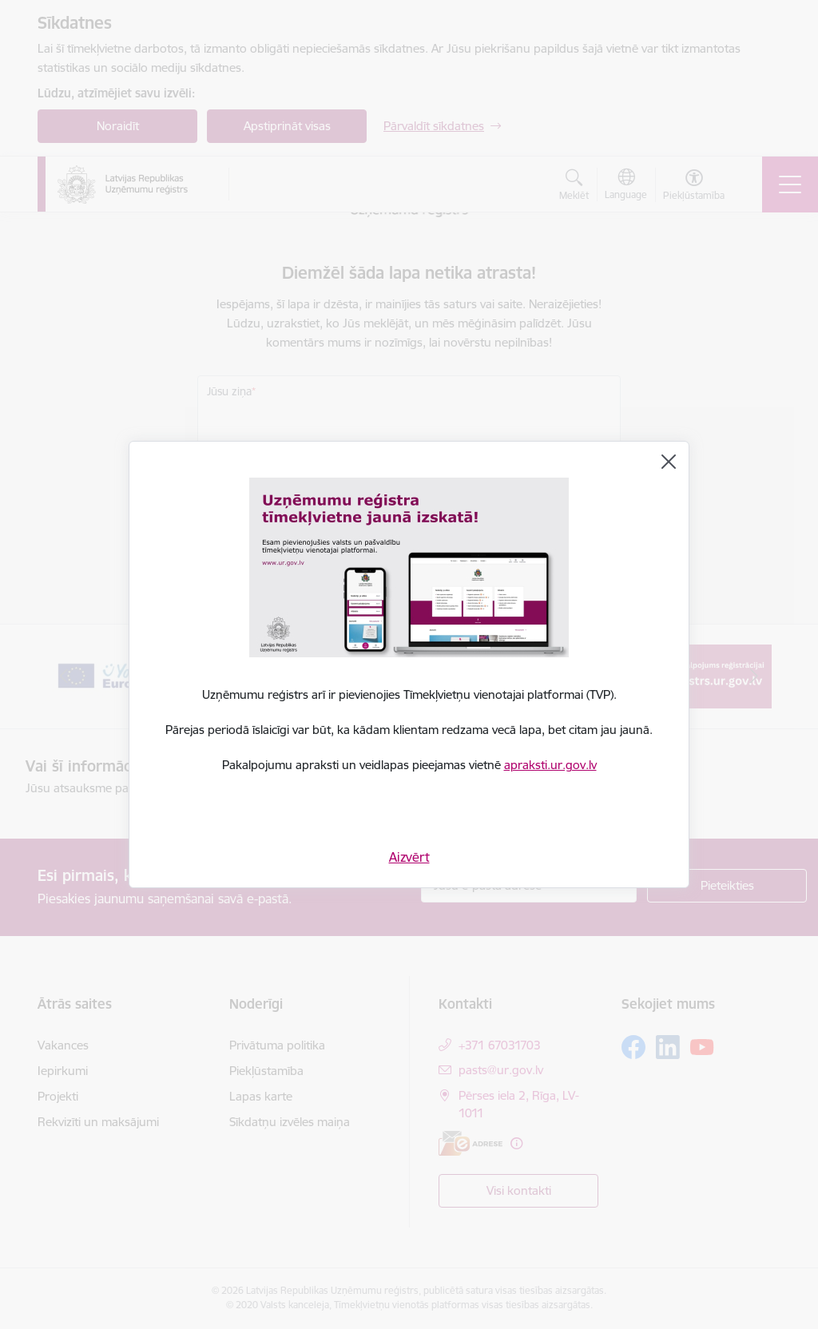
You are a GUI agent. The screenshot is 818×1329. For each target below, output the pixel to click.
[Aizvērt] (668, 461)
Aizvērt (409, 857)
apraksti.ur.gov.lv (550, 764)
